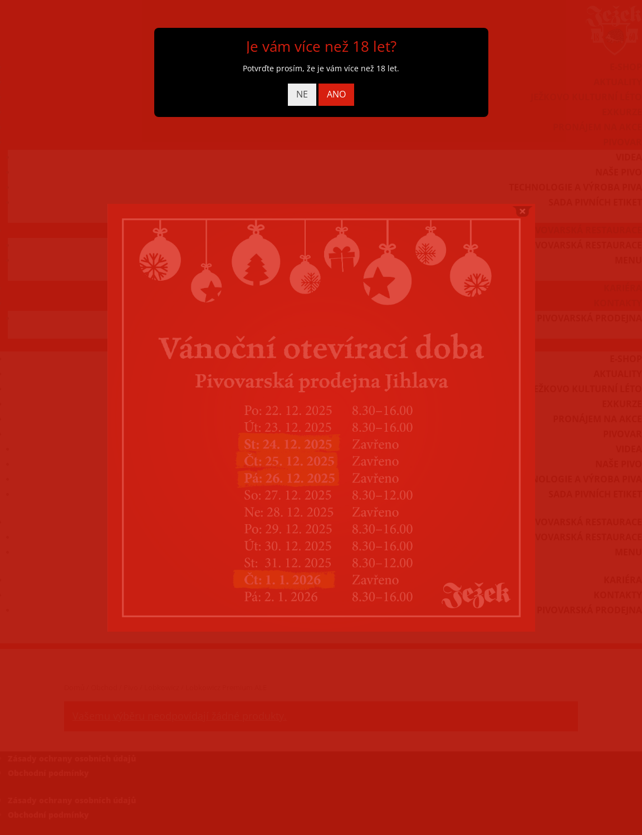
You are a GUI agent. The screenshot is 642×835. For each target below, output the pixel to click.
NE (302, 94)
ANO (336, 94)
